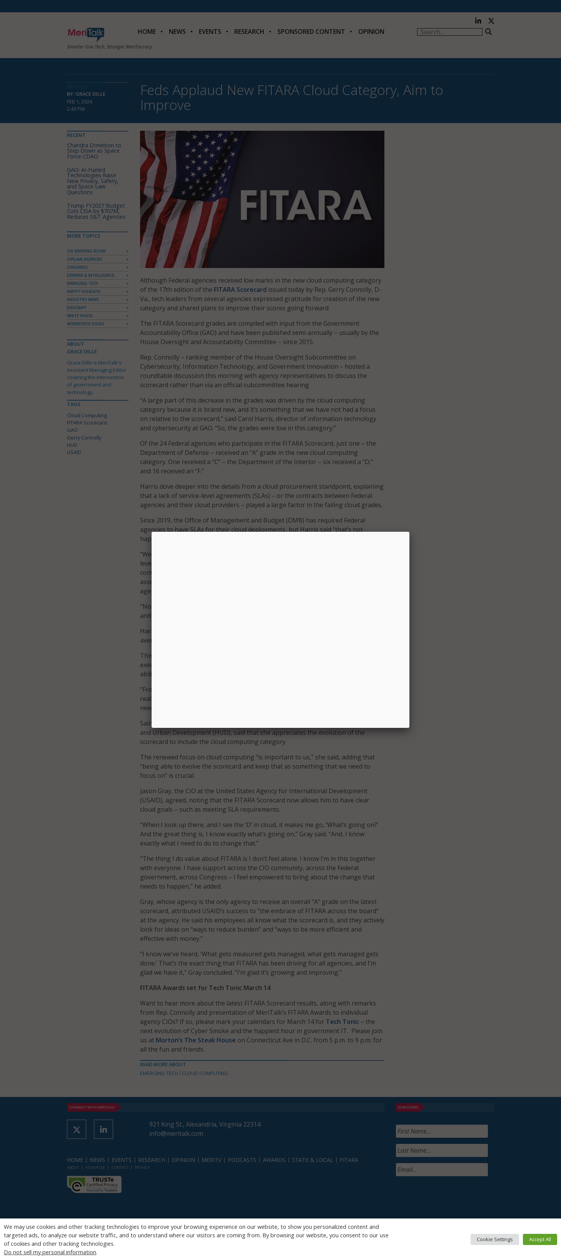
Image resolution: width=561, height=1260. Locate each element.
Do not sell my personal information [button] (50, 1252)
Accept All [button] (540, 1239)
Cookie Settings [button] (495, 1239)
